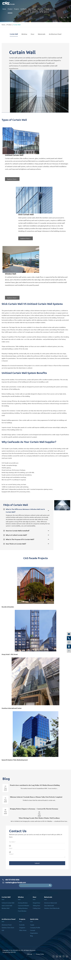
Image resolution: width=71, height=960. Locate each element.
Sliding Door (36, 905)
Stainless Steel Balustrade (51, 908)
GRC (3, 930)
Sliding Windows (23, 908)
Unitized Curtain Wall (14, 155)
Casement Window (23, 905)
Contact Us (48, 9)
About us (40, 9)
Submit (37, 863)
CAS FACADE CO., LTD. (16, 950)
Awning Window (23, 903)
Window (24, 34)
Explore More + (12, 179)
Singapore (22, 927)
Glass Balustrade (49, 905)
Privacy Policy (40, 954)
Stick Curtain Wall (26, 214)
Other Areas (22, 930)
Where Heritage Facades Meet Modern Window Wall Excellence (39, 818)
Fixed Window (22, 911)
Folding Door (36, 908)
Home (4, 9)
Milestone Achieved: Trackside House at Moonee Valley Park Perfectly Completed (36, 797)
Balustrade (41, 34)
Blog (6, 778)
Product (10, 9)
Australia (21, 925)
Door (32, 34)
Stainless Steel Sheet (8, 927)
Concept (32, 930)
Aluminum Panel (6, 925)
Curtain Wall (16, 24)
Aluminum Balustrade (50, 903)
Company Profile (35, 927)
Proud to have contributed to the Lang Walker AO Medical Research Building (35, 785)
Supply (34, 9)
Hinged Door (36, 903)
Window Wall (10, 274)
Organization (34, 933)
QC (29, 9)
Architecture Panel (55, 34)
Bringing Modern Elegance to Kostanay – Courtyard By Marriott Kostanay (34, 809)
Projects (16, 9)
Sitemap (29, 954)
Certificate (24, 9)
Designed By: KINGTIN (9, 952)
